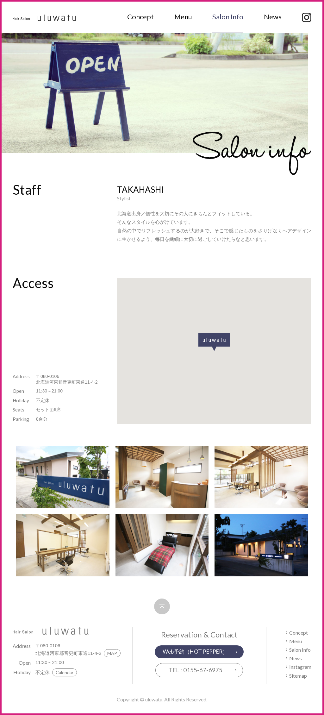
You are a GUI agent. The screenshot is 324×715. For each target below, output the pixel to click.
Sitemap (298, 676)
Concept (140, 16)
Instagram (300, 667)
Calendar (64, 672)
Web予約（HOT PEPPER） (195, 651)
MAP (112, 653)
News (273, 16)
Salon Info (227, 16)
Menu (183, 16)
